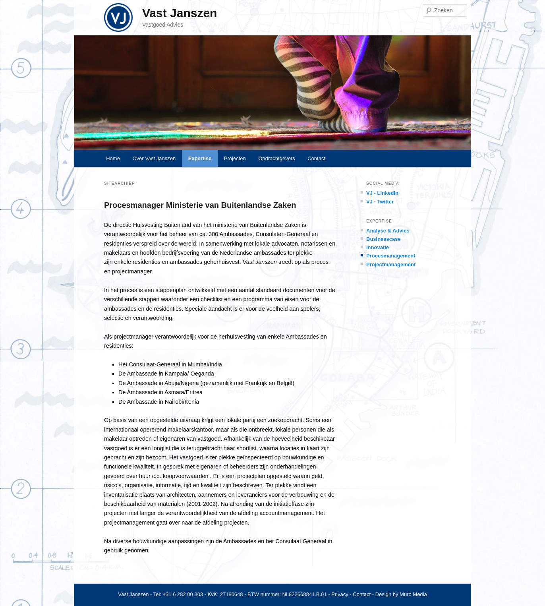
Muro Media (413, 594)
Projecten (235, 158)
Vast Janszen (179, 12)
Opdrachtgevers (276, 158)
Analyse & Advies (388, 231)
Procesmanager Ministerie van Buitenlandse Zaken (200, 205)
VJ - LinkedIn (382, 193)
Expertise (200, 158)
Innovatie (377, 247)
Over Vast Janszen (154, 158)
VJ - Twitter (380, 202)
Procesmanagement (391, 256)
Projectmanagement (391, 264)
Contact (316, 158)
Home (113, 158)
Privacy (339, 594)
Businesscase (383, 239)
